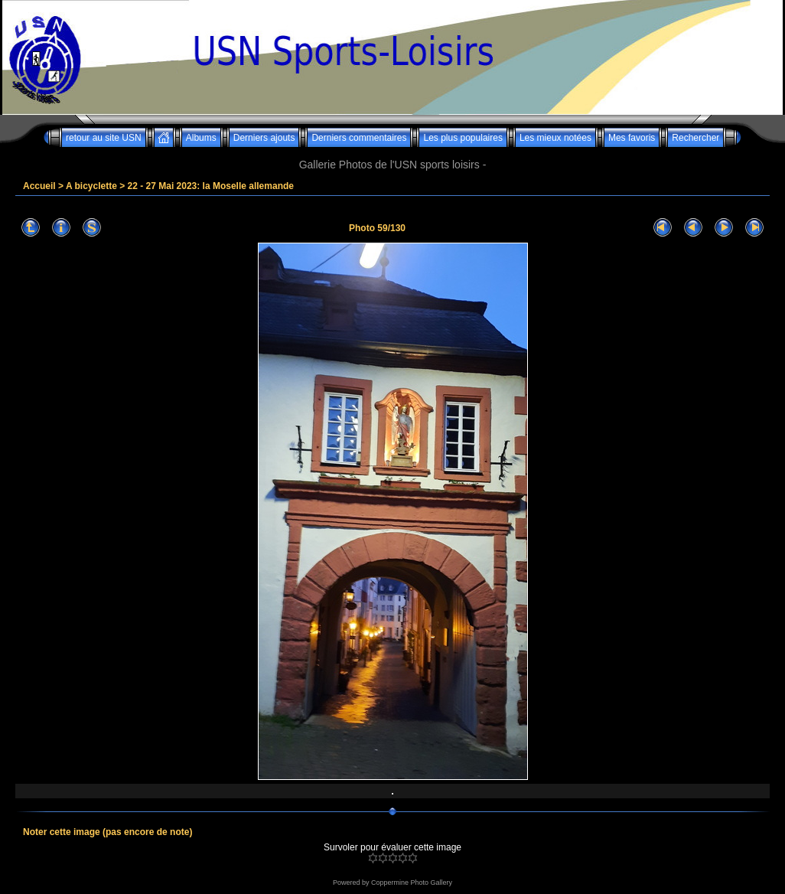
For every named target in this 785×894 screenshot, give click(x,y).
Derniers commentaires (358, 137)
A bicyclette (91, 186)
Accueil (39, 186)
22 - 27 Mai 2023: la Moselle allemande (211, 186)
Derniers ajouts (264, 137)
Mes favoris (631, 137)
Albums (201, 137)
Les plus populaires (462, 137)
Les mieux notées (555, 137)
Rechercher (695, 137)
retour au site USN (104, 137)
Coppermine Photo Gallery (411, 882)
